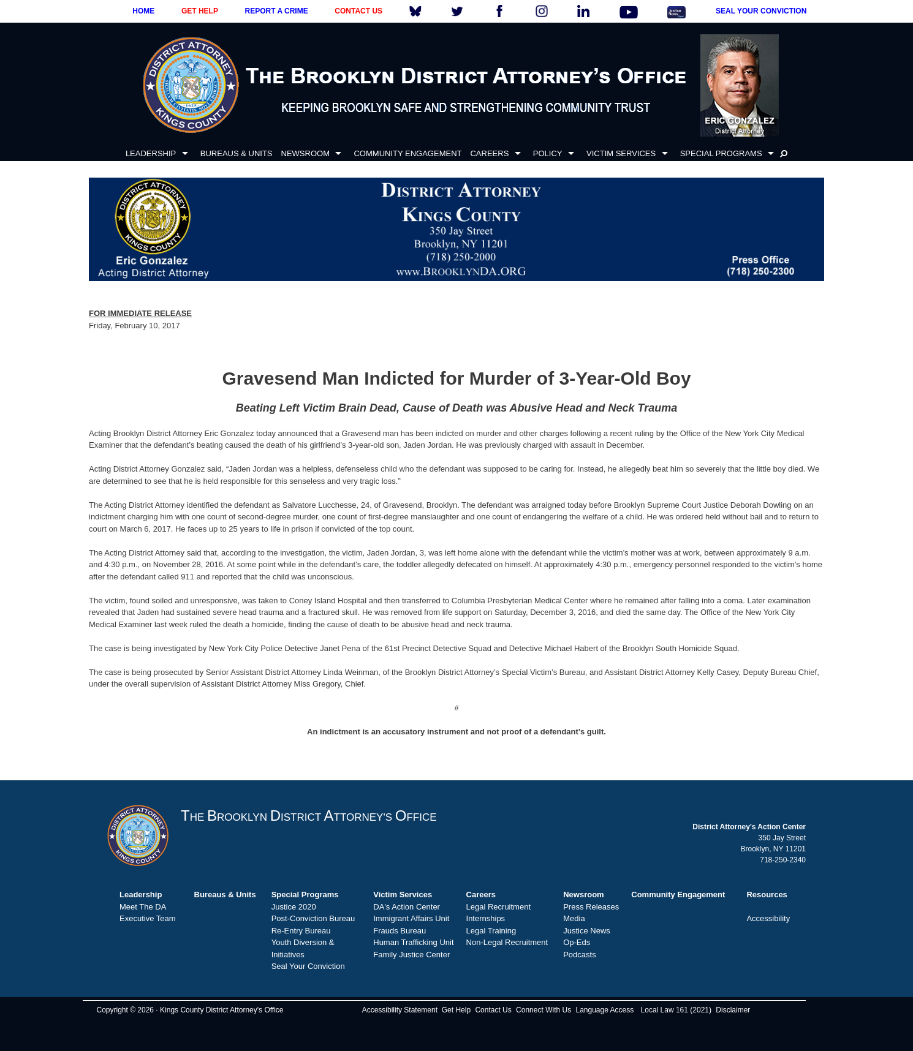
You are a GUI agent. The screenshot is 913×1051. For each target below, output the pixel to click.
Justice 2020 (293, 906)
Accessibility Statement (400, 1010)
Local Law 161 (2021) (676, 1010)
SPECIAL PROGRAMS (721, 153)
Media (574, 918)
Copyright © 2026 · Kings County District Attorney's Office (189, 1010)
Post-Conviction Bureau (313, 918)
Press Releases (591, 906)
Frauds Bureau (399, 930)
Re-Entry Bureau (301, 930)
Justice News (586, 930)
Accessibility (768, 918)
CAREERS (489, 153)
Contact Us (493, 1010)
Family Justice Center (411, 954)
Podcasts (579, 954)
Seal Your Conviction (308, 966)
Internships (486, 918)
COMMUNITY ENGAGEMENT (407, 153)
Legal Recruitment (498, 906)
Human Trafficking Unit (413, 942)
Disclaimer (733, 1010)
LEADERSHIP (151, 153)
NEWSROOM (305, 153)
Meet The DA (142, 906)
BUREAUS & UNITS (236, 153)
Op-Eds (576, 942)
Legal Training (491, 930)
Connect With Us (543, 1010)
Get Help (456, 1010)
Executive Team (147, 918)
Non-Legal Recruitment (507, 942)
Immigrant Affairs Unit (411, 918)
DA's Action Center (406, 906)
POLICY (548, 153)
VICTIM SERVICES (621, 153)
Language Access (604, 1010)
